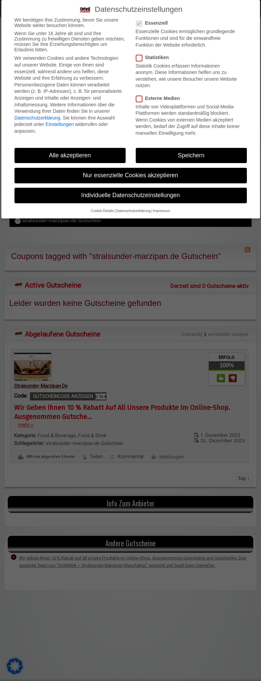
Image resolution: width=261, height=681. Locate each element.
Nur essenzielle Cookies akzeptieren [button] (130, 175)
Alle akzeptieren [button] (70, 155)
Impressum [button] (161, 211)
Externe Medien (160, 98)
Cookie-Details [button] (102, 211)
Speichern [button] (191, 155)
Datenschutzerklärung (37, 118)
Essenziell (154, 23)
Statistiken (154, 57)
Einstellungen (59, 124)
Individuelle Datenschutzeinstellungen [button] (130, 195)
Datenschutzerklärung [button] (133, 211)
